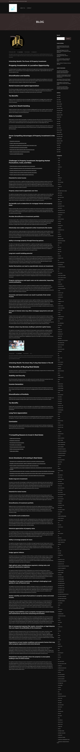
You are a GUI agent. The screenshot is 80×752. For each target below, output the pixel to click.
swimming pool (60, 652)
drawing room (60, 333)
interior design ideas (61, 444)
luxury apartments (61, 487)
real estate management (62, 596)
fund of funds (60, 364)
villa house (60, 700)
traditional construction (62, 667)
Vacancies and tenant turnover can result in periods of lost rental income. (23, 173)
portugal (59, 552)
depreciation (34, 358)
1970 (59, 162)
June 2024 (58, 147)
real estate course (61, 585)
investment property (61, 455)
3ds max (59, 179)
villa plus (59, 713)
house (59, 418)
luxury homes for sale (61, 494)
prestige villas (60, 555)
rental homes (60, 609)
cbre (59, 268)
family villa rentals (61, 349)
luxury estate (60, 490)
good (59, 372)
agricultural (60, 195)
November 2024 (59, 136)
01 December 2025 (12, 51)
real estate (41, 359)
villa (58, 691)
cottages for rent (61, 301)
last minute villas (61, 483)
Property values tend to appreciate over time (18, 146)
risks (48, 55)
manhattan (60, 503)
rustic (59, 624)
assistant (59, 221)
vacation (59, 687)
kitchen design (60, 470)
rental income (44, 55)
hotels (59, 416)
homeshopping (60, 409)
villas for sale (60, 724)
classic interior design (61, 275)
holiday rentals (60, 390)
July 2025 (58, 119)
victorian (59, 689)
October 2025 (59, 112)
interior (59, 435)
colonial (59, 281)
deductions (23, 54)
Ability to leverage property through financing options (20, 154)
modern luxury (60, 520)
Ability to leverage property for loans (17, 454)
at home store (60, 225)
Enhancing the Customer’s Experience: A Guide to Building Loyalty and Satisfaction (63, 71)
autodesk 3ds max (61, 229)
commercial (60, 284)
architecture (60, 214)
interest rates (33, 54)
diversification (27, 54)
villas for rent (60, 722)
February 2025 (59, 130)
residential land (60, 613)
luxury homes (60, 492)
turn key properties (61, 674)
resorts (59, 620)
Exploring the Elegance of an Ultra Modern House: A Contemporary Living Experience (63, 51)
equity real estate (61, 344)
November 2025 (59, 110)
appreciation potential (13, 358)
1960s (59, 160)
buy (31, 356)
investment (51, 358)
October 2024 (59, 138)
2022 (59, 175)
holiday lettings (60, 388)
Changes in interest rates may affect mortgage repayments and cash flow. (23, 175)
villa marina (60, 706)
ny (58, 529)
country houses (60, 305)
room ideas (60, 622)
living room (60, 485)
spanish (59, 644)
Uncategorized (34, 51)
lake (58, 472)
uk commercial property (62, 680)
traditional (60, 665)
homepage (58, 74)
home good (60, 401)
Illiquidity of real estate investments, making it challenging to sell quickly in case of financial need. (27, 469)
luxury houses (60, 496)
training (59, 672)
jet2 (58, 466)
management (60, 500)
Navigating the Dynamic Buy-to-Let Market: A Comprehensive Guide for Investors (63, 47)
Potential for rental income (15, 144)
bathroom (59, 236)
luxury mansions (61, 498)
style (59, 650)
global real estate (61, 370)
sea (58, 628)
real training (60, 602)
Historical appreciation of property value (17, 452)
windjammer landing (61, 737)
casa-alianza (21, 51)
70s (58, 188)
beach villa (60, 242)
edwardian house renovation (63, 340)
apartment (60, 203)
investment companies (62, 448)
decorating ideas (61, 323)
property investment (32, 55)
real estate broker (61, 581)
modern (59, 513)
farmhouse (60, 351)
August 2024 (59, 143)
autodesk (59, 227)
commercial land (61, 286)
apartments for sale (61, 212)
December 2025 (59, 108)
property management (62, 568)
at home (59, 223)
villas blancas (60, 719)
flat (58, 353)
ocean (59, 531)
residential (60, 611)
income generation (45, 358)
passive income (27, 359)
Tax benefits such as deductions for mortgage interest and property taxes (23, 148)
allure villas (60, 201)
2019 (59, 169)
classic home (60, 273)
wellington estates (61, 730)
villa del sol (60, 693)
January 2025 (59, 132)
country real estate (61, 307)
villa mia (59, 709)
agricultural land (61, 197)
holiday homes (60, 383)
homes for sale (60, 407)
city (58, 271)
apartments (60, 208)
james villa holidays (61, 459)
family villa (60, 346)
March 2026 (59, 101)
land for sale (60, 477)
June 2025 (58, 121)
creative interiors (61, 316)
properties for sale (61, 561)
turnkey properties (61, 678)
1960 (59, 158)
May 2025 (58, 123)
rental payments (46, 359)
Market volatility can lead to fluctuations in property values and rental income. (24, 471)
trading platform (60, 82)
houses (59, 422)
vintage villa (60, 726)
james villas (60, 461)
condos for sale (60, 292)
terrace (59, 654)
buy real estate (19, 358)
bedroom (59, 249)
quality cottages (60, 572)
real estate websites (61, 600)
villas (59, 717)
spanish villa (60, 646)
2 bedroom (60, 166)
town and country (61, 661)
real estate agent (61, 576)
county (59, 312)
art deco (59, 216)
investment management (62, 451)
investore (59, 457)
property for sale (61, 563)
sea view (59, 631)
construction (60, 294)
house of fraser (60, 420)
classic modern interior (62, 277)
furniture (59, 366)
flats (58, 355)
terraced (59, 657)
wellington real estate (61, 732)
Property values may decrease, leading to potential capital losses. (22, 177)
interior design (60, 440)
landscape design (61, 479)
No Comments (27, 51)
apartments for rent (61, 210)
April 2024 (59, 151)
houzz (59, 429)
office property (60, 533)
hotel (59, 414)
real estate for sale (61, 589)
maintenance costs (49, 54)
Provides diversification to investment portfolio (18, 150)
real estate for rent (61, 587)
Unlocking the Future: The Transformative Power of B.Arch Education (62, 55)
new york (59, 524)
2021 (59, 173)
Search (58, 35)
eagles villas (60, 336)
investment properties (62, 453)
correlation (25, 358)
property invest (25, 55)
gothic (59, 379)
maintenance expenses (13, 359)
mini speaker (60, 511)
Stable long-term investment (15, 444)
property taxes (39, 55)
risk (50, 359)
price (59, 557)
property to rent (61, 570)
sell (58, 633)
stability (51, 55)
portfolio (31, 359)
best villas (59, 251)
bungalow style (60, 258)
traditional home (61, 670)
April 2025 (59, 125)
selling (59, 635)
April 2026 (59, 99)
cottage (59, 299)
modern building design (62, 516)
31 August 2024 (11, 356)
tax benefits (11, 57)
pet (58, 546)
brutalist (59, 255)
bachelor (59, 234)
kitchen (59, 468)
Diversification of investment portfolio (17, 448)
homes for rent (60, 405)
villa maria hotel (61, 704)
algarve (59, 199)
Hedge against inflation (14, 456)
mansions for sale (61, 505)
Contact (29, 8)
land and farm (60, 474)
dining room (60, 331)
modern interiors (61, 518)
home (59, 392)
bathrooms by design (61, 240)
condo (59, 290)
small (59, 637)
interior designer (61, 446)
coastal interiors (61, 279)
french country (60, 362)
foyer (59, 359)
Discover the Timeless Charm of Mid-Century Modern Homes (64, 83)
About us (22, 8)
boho (59, 253)
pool (59, 548)
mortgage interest (19, 55)
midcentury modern (61, 509)
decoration (60, 325)
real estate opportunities (62, 598)
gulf (58, 381)
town (59, 659)
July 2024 (58, 145)
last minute (60, 481)
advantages (11, 54)
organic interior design (62, 539)
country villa (60, 310)
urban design (60, 685)
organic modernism (61, 542)
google (59, 375)
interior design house (61, 442)
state (59, 648)
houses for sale (60, 427)
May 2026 (58, 97)
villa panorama (60, 711)
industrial (59, 431)
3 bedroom (60, 177)
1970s (59, 164)
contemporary (60, 297)
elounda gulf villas (61, 342)
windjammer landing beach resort (64, 739)
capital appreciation (16, 54)
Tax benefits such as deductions (15, 450)
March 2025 (59, 127)
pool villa (59, 550)
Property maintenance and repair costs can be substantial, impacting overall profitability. (26, 171)
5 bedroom (60, 186)
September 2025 (59, 114)
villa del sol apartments (62, 696)
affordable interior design (62, 190)
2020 (59, 171)
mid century (60, 507)
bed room (59, 247)
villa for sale (60, 698)
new (58, 522)
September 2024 (59, 140)
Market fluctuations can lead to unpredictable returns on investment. (22, 168)
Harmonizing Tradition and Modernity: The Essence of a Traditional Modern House (63, 59)
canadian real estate (61, 266)
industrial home (60, 433)
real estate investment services (63, 594)
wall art (59, 728)
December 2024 (59, 134)
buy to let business (61, 262)
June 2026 (58, 95)
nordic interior (60, 526)
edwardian (60, 338)
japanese (59, 464)
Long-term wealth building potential (16, 156)
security (10, 361)
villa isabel (60, 702)
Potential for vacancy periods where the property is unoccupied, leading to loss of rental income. (27, 481)
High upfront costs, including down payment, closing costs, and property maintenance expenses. (27, 467)
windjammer (60, 735)
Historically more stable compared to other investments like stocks (22, 152)
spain (59, 641)
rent (58, 607)
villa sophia (60, 715)
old (58, 535)
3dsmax (59, 184)
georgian (59, 368)
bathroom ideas (60, 238)
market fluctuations (12, 55)
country (59, 303)
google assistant (60, 377)
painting (59, 544)
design (59, 327)
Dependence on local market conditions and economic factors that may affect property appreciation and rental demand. (31, 479)
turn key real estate (61, 676)
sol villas (59, 639)
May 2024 (58, 149)
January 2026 (59, 106)
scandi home (60, 626)
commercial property (61, 288)
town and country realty (62, 663)
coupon (59, 314)
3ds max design (60, 182)
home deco (60, 396)
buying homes (60, 264)
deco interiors (60, 318)
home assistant (60, 394)
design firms (60, 329)
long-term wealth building (40, 54)
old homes (60, 537)
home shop (60, 403)
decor (59, 320)
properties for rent (61, 559)
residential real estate (61, 615)
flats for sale (60, 357)
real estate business (61, 583)
